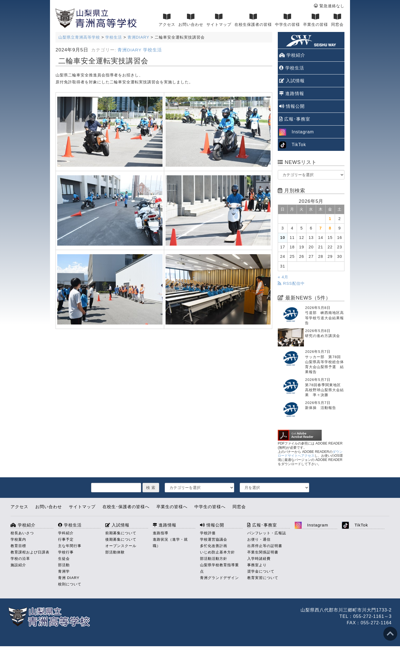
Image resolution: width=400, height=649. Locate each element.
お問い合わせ (190, 20)
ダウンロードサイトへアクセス (310, 454)
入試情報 (292, 80)
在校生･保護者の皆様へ (125, 506)
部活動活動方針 (213, 558)
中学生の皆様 (287, 20)
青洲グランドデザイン (219, 578)
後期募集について (120, 539)
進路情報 (291, 93)
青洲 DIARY (68, 578)
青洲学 (64, 571)
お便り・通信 (259, 539)
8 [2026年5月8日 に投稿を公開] (330, 228)
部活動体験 (115, 552)
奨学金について (260, 571)
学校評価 (208, 533)
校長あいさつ (22, 533)
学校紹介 (292, 55)
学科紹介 (66, 533)
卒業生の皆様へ (172, 506)
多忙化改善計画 (213, 546)
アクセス (167, 20)
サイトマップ (218, 20)
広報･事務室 (294, 119)
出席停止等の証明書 (264, 546)
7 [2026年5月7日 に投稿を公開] (320, 228)
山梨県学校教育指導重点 (219, 568)
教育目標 (18, 546)
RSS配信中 (291, 283)
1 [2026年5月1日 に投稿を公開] (330, 218)
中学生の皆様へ (210, 506)
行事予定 (66, 539)
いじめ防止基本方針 (217, 552)
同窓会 (337, 20)
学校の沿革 (20, 558)
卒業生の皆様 (315, 20)
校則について (69, 584)
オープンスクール (120, 546)
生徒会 (64, 558)
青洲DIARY (129, 50)
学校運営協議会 (213, 539)
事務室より (257, 565)
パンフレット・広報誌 (266, 533)
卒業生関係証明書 (262, 552)
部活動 (64, 565)
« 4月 (283, 277)
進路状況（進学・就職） (170, 542)
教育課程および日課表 (30, 552)
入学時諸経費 (259, 558)
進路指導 (160, 533)
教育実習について (262, 578)
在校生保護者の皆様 (253, 20)
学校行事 (66, 552)
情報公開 (292, 106)
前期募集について (120, 533)
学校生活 (152, 50)
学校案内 (18, 539)
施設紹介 (18, 565)
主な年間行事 (69, 546)
